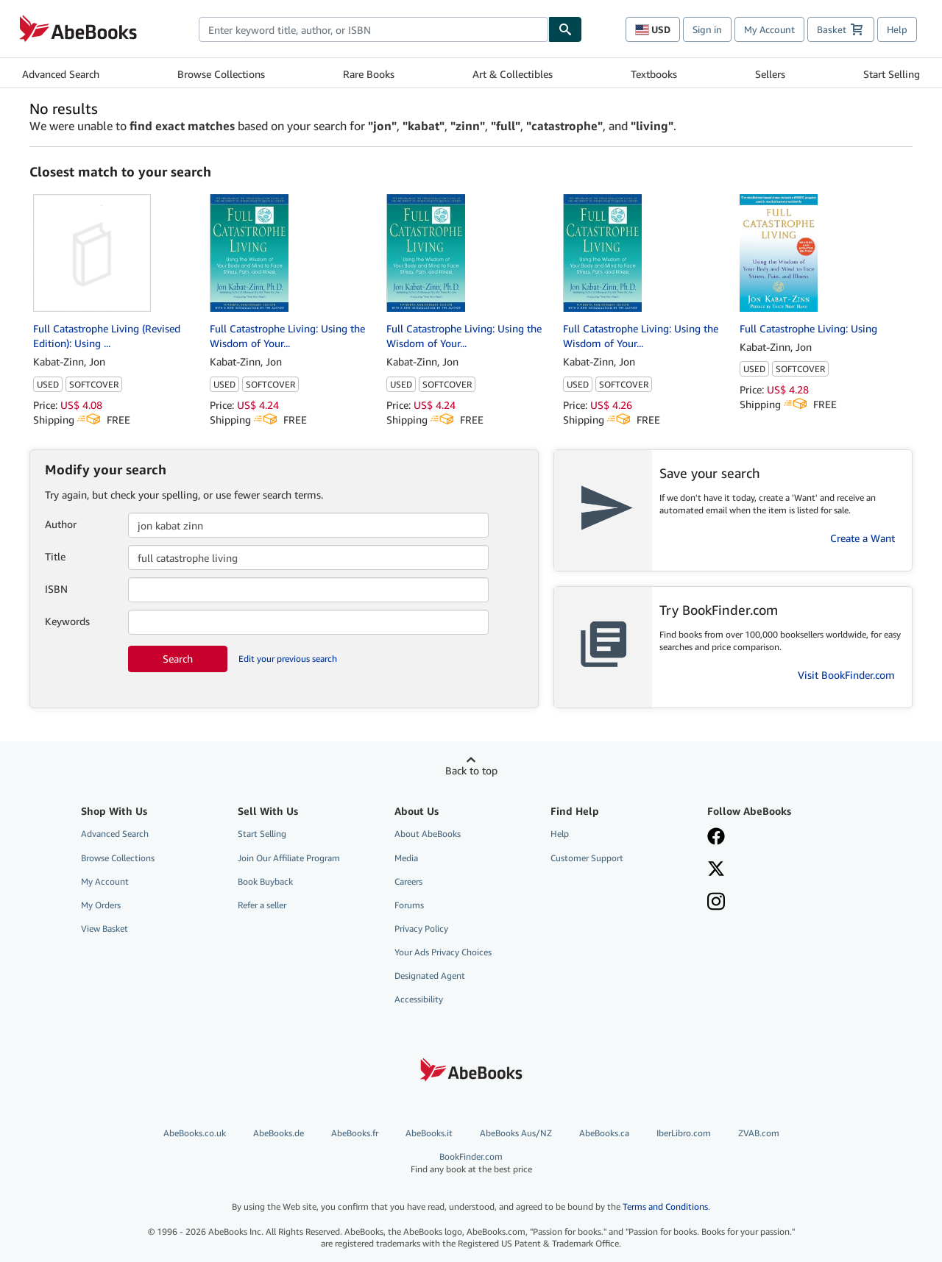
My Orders (101, 904)
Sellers (770, 74)
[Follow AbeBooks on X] (775, 870)
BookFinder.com (471, 1163)
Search (178, 658)
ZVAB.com (758, 1132)
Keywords (67, 621)
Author (61, 524)
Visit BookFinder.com (846, 675)
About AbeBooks (427, 833)
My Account (769, 29)
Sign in (707, 29)
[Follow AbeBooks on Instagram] (775, 903)
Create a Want (862, 538)
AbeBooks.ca (604, 1132)
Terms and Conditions (665, 1206)
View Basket (104, 928)
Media (406, 857)
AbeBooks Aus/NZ (516, 1132)
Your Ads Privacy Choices (443, 952)
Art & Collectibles (512, 74)
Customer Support (586, 857)
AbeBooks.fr (354, 1132)
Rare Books (368, 74)
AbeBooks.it (429, 1132)
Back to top (471, 770)
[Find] (565, 29)
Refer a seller (262, 904)
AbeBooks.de (278, 1132)
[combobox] (373, 29)
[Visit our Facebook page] (775, 838)
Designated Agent (429, 975)
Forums (409, 904)
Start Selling (891, 74)
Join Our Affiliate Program (289, 857)
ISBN (56, 588)
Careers (408, 881)
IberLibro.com (683, 1132)
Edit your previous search (287, 658)
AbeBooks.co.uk (194, 1132)
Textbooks (654, 74)
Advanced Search (60, 74)
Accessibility (418, 999)
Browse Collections (221, 74)
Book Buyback (265, 881)
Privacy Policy (421, 928)
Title (55, 556)
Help (897, 29)
